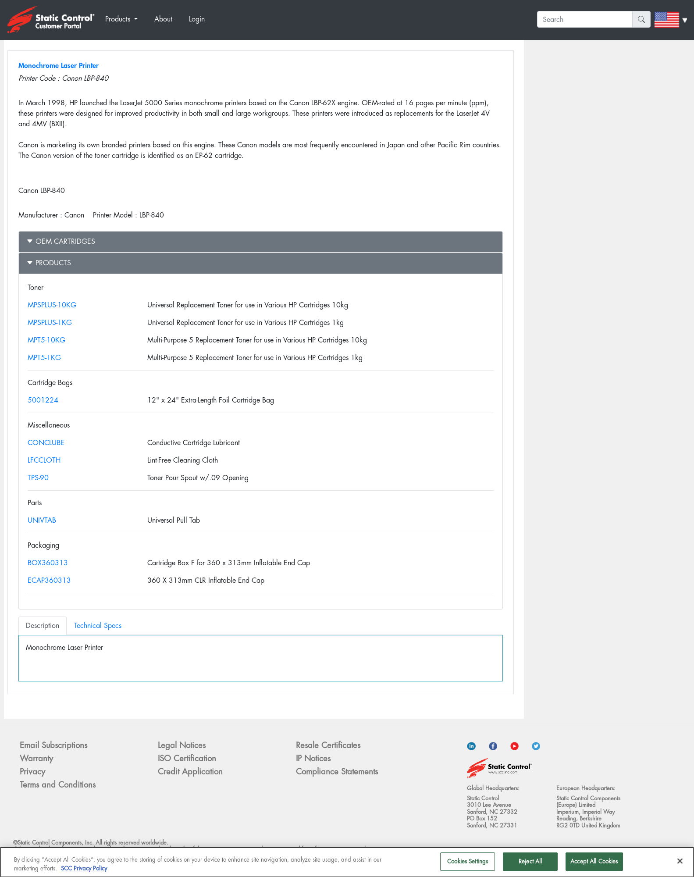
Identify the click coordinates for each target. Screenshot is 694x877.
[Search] (585, 19)
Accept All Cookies (594, 864)
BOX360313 (48, 562)
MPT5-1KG (44, 357)
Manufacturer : (40, 215)
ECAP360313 (49, 580)
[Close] (680, 863)
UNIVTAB (42, 520)
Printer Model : (115, 215)
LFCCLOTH (44, 460)
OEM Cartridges (60, 241)
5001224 (43, 400)
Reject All (530, 864)
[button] (126, 19)
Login (197, 19)
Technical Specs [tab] (97, 625)
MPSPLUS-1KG (50, 322)
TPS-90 (38, 477)
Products (48, 262)
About (163, 19)
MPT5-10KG (46, 340)
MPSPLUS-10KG (52, 305)
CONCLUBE (46, 442)
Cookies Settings (467, 864)
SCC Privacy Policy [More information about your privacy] (84, 871)
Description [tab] (42, 625)
